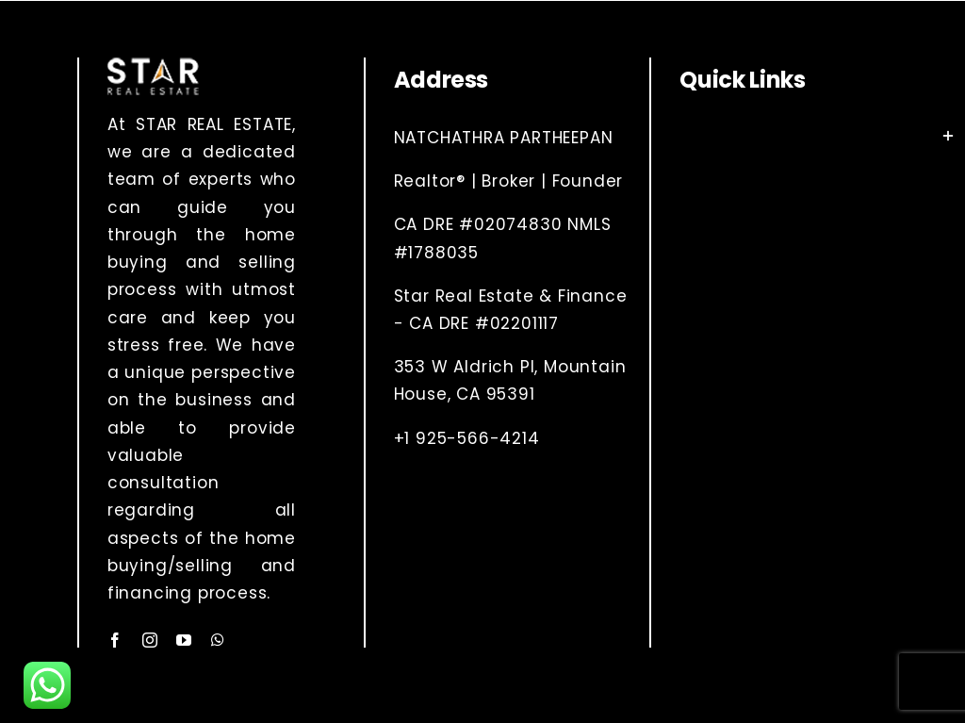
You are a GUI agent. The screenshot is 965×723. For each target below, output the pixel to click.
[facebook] (115, 640)
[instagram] (150, 640)
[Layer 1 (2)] (153, 65)
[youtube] (184, 640)
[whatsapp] (218, 640)
